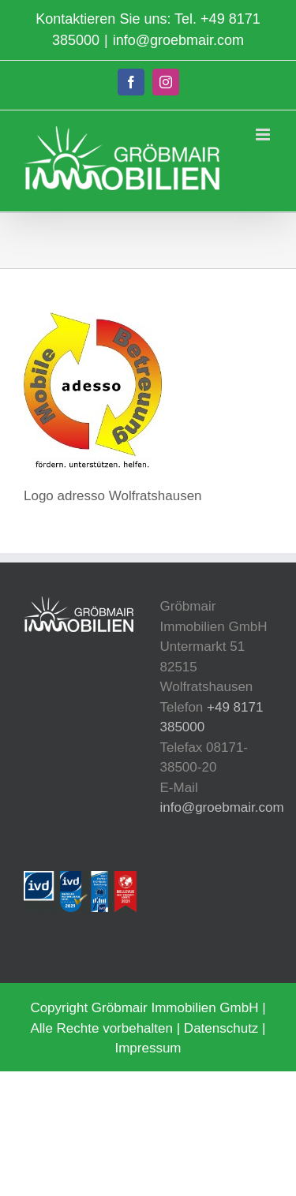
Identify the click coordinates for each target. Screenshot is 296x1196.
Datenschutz (221, 1028)
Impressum (147, 1048)
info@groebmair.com (178, 40)
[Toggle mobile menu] (264, 134)
